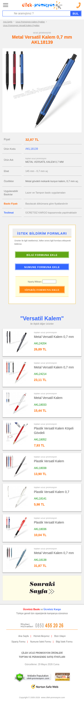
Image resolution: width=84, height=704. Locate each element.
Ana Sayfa (8, 22)
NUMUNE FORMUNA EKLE (42, 267)
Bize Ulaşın (60, 636)
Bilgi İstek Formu (64, 641)
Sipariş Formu (18, 641)
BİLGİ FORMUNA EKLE (42, 255)
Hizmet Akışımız (41, 636)
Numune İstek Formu (40, 641)
